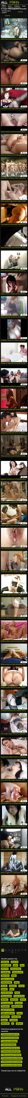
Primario (5, 1096)
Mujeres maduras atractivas (17, 6)
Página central (4, 6)
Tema (24, 6)
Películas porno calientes (11, 6)
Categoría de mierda (18, 1096)
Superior (7, 15)
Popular (20, 12)
